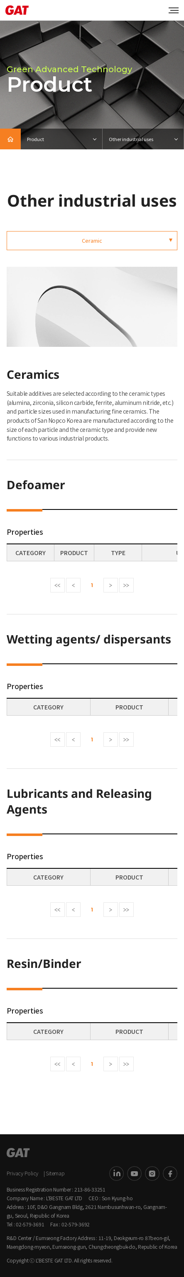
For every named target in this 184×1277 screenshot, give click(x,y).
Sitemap (55, 1173)
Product (35, 139)
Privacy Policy (23, 1173)
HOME (10, 139)
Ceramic (92, 240)
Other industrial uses (131, 139)
